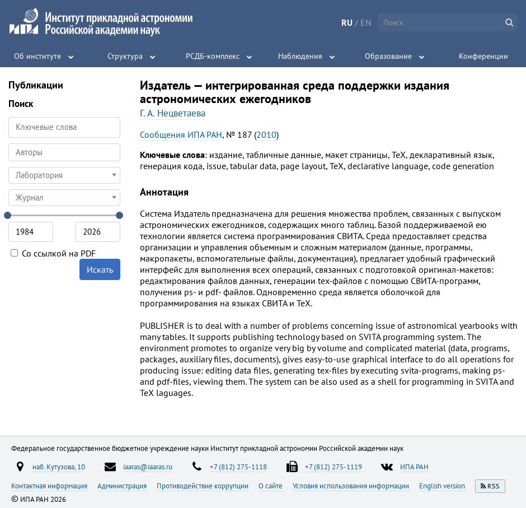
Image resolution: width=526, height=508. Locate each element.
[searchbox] (64, 152)
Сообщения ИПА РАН (181, 134)
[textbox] (64, 175)
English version (443, 486)
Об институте (37, 56)
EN (366, 22)
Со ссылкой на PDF (53, 253)
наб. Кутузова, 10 (58, 467)
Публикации (35, 84)
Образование (388, 56)
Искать (100, 269)
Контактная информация (50, 486)
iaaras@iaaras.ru (147, 467)
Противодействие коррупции (203, 486)
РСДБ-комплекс (212, 56)
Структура (125, 56)
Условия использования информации (352, 486)
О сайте (271, 486)
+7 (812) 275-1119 (333, 467)
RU (347, 22)
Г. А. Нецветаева (172, 113)
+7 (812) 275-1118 (238, 467)
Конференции (483, 56)
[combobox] (64, 152)
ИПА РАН (414, 467)
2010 (266, 134)
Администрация (122, 486)
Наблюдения (300, 56)
